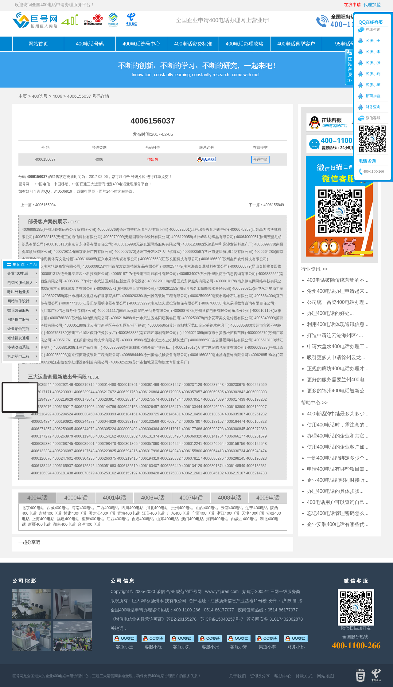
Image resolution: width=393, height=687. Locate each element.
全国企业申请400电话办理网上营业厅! (223, 20)
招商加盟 (373, 96)
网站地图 (325, 675)
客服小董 (373, 85)
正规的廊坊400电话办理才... (337, 368)
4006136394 (41, 473)
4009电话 (268, 498)
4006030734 (235, 451)
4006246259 (213, 407)
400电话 (37, 498)
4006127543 (84, 451)
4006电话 (152, 498)
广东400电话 (178, 513)
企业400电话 (17, 273)
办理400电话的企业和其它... (337, 435)
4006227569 (256, 385)
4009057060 (148, 444)
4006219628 (63, 399)
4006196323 (256, 458)
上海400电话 (43, 518)
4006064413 (213, 451)
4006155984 (45, 205)
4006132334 (41, 451)
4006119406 (84, 436)
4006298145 (235, 458)
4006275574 (148, 399)
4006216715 (84, 385)
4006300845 (235, 429)
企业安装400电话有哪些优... (337, 524)
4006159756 (235, 444)
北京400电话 (33, 507)
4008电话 (229, 498)
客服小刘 (373, 74)
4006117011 (170, 429)
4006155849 (273, 205)
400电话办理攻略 (244, 43)
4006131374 (148, 436)
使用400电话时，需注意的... (337, 424)
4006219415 (127, 458)
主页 (22, 96)
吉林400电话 (50, 513)
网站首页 (38, 43)
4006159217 (63, 407)
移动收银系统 (18, 347)
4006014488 (105, 385)
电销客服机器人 (20, 283)
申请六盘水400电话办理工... (337, 346)
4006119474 (170, 399)
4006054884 (41, 421)
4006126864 (148, 392)
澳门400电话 (192, 518)
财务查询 (373, 107)
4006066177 (235, 436)
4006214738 (256, 473)
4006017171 (41, 392)
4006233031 (63, 392)
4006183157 (213, 421)
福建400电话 (68, 518)
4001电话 (114, 498)
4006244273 (84, 421)
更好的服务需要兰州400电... (337, 379)
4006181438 (63, 473)
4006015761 (127, 385)
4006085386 (41, 444)
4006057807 (192, 421)
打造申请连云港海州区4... (335, 335)
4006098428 (148, 473)
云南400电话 (232, 507)
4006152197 (127, 473)
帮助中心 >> (314, 402)
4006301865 (127, 444)
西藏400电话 (58, 507)
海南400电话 (83, 507)
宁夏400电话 (203, 513)
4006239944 (84, 392)
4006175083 (170, 473)
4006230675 (235, 385)
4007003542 (170, 421)
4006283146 (127, 399)
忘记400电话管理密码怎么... (337, 513)
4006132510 (127, 466)
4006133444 (192, 407)
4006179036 (170, 392)
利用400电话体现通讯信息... (337, 324)
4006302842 (235, 392)
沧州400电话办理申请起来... (337, 291)
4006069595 (213, 392)
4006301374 (213, 466)
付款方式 (304, 675)
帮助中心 (282, 675)
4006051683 (105, 466)
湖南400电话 (64, 524)
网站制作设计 (18, 301)
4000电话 (76, 498)
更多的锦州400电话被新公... (337, 390)
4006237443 (213, 385)
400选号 (40, 96)
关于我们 (237, 675)
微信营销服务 (18, 310)
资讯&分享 (260, 675)
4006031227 (170, 385)
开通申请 (260, 159)
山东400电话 (167, 518)
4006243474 (256, 451)
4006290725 (148, 414)
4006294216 (127, 451)
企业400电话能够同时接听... (337, 480)
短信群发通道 (18, 338)
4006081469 (148, 385)
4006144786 (105, 407)
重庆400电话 (93, 518)
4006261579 (256, 436)
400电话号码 (90, 43)
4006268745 (63, 444)
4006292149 (63, 385)
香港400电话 (142, 518)
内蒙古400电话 (244, 518)
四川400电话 (132, 507)
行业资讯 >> (314, 269)
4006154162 (105, 436)
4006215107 (235, 473)
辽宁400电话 (256, 507)
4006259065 (63, 429)
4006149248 (170, 451)
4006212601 (192, 473)
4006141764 (213, 436)
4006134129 (192, 466)
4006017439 (235, 399)
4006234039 (213, 399)
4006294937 (41, 399)
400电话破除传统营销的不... (337, 280)
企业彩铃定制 (18, 329)
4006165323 (256, 421)
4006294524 (63, 414)
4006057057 (192, 392)
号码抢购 (138, 177)
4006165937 (63, 466)
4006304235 (84, 458)
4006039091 (84, 444)
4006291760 (127, 392)
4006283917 (105, 399)
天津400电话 (252, 513)
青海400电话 (128, 513)
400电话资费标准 (193, 43)
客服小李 (373, 51)
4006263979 (63, 436)
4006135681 (256, 466)
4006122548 (256, 444)
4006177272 (41, 436)
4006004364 (148, 429)
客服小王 (373, 40)
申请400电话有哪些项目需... (337, 469)
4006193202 (256, 399)
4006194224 (170, 444)
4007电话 (191, 498)
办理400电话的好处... (330, 313)
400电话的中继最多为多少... (337, 413)
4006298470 (105, 444)
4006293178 (127, 421)
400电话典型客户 (296, 43)
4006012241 (192, 444)
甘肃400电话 (75, 513)
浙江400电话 (228, 513)
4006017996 (148, 451)
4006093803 (256, 392)
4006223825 (105, 451)
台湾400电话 (89, 524)
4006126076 (41, 458)
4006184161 (127, 414)
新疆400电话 (39, 524)
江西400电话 (118, 518)
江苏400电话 (153, 513)
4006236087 (63, 451)
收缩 (349, 67)
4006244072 (84, 429)
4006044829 (105, 421)
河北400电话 (157, 507)
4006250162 (105, 473)
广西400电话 (107, 507)
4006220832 (170, 458)
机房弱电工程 (18, 356)
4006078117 (192, 458)
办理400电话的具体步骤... (335, 491)
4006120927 (256, 407)
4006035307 (235, 414)
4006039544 (41, 385)
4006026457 (148, 407)
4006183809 (235, 407)
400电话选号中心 (141, 43)
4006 (57, 96)
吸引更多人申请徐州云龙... (336, 357)
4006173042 (84, 399)
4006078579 (84, 473)
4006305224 (105, 429)
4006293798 (213, 429)
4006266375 (105, 458)
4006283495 (170, 436)
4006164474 (235, 421)
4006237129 (192, 385)
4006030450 (84, 414)
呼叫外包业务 (18, 292)
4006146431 (170, 414)
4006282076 (41, 407)
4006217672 (105, 392)
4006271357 (41, 429)
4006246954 (213, 444)
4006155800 (192, 451)
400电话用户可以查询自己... (337, 502)
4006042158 (127, 407)
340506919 (63, 191)
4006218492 (41, 414)
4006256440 (170, 466)
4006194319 (148, 458)
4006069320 (192, 436)
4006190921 (63, 421)
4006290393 (105, 414)
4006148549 (235, 466)
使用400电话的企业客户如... (337, 446)
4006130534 (213, 414)
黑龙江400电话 (101, 513)
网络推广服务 (18, 319)
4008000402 (127, 429)
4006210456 (192, 414)
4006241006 (84, 407)
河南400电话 (217, 518)
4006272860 (256, 429)
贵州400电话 (182, 507)
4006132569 (148, 421)
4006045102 (213, 473)
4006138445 (41, 466)
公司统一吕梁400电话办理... (337, 302)
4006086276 (213, 458)
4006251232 (256, 414)
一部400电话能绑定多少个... (337, 458)
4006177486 (192, 429)
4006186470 (170, 407)
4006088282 (127, 436)
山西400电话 (207, 507)
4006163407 (148, 466)
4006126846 (84, 466)
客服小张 (373, 63)
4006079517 (192, 399)
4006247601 (63, 458)
